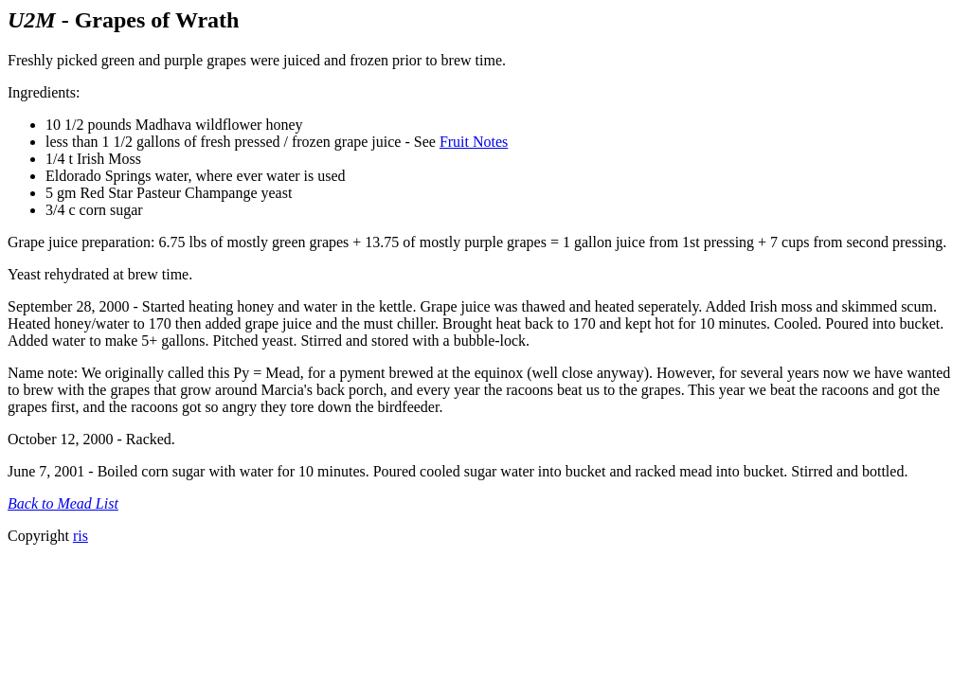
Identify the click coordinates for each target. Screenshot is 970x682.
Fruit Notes (474, 142)
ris (80, 536)
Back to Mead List (63, 503)
